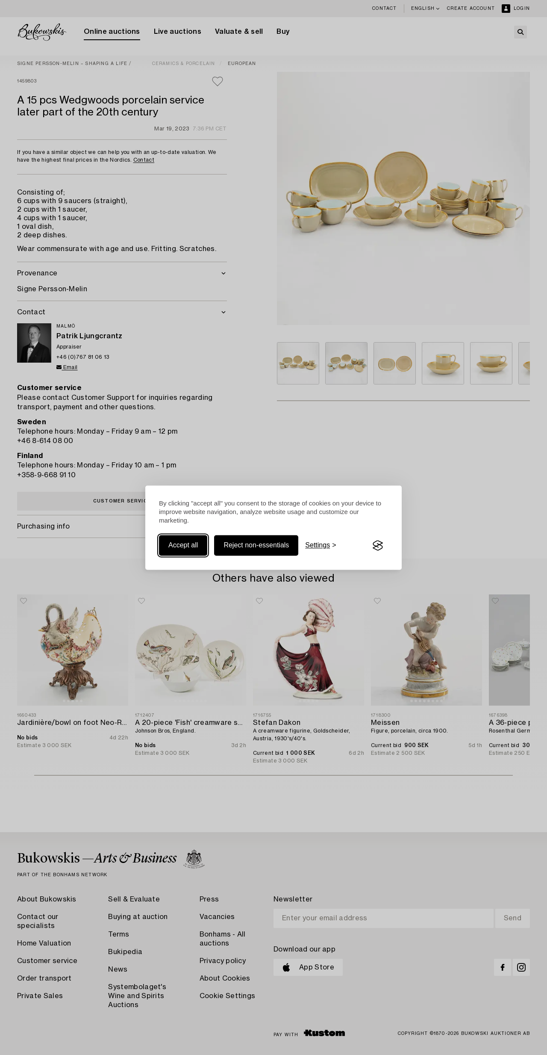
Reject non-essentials (256, 545)
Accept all (183, 545)
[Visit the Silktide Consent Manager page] (378, 545)
